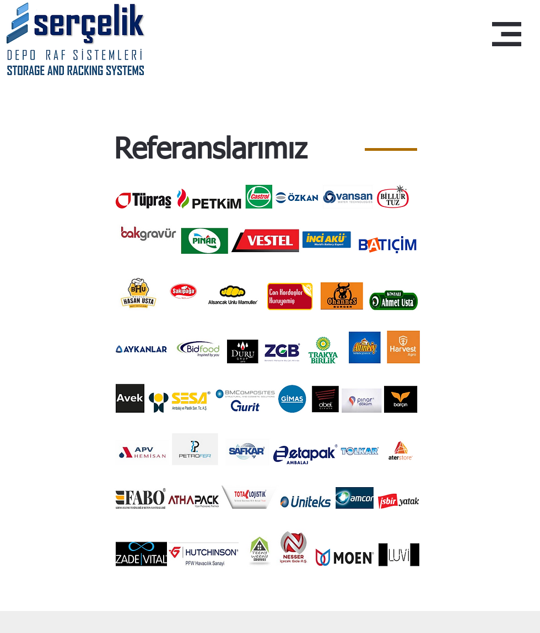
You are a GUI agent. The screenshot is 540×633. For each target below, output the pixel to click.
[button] (506, 34)
